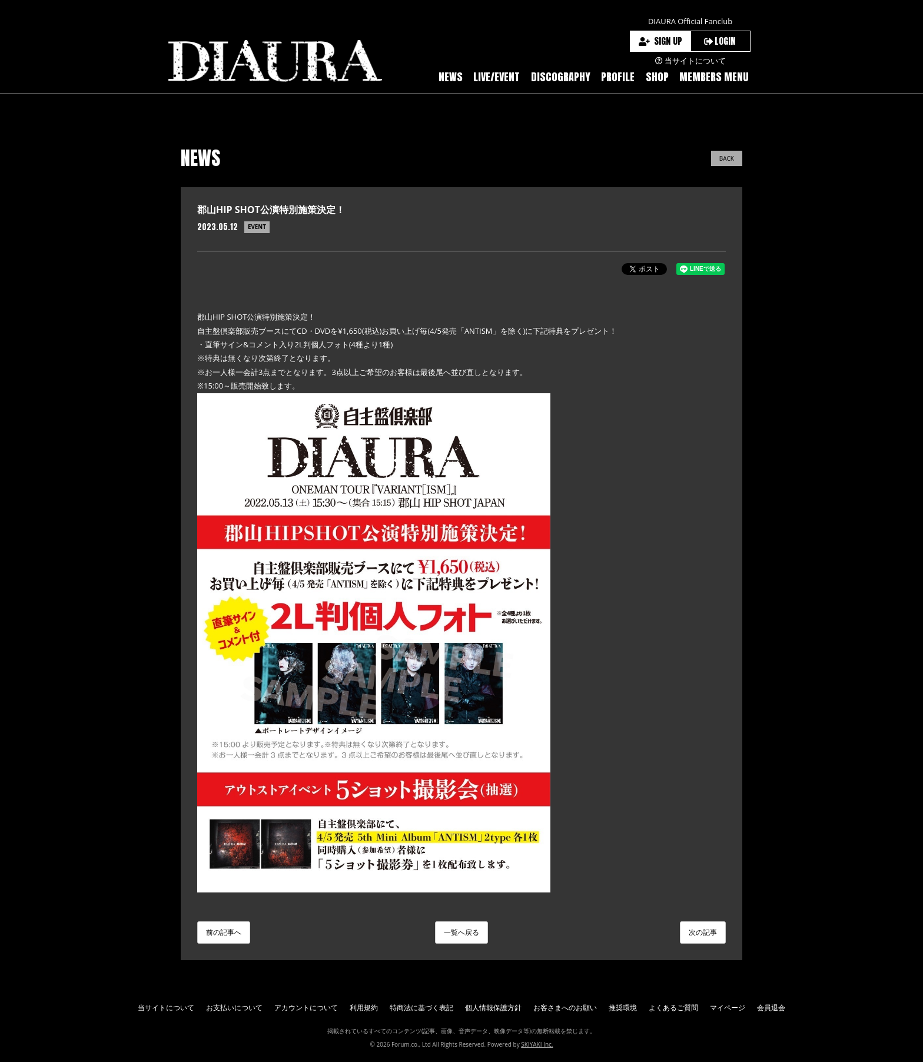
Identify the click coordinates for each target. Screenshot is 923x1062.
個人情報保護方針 (493, 1008)
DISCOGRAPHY (560, 77)
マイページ (727, 1008)
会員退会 (771, 1008)
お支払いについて (234, 1008)
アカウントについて (306, 1008)
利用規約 (364, 1008)
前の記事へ (223, 932)
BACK (726, 158)
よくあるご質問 (673, 1008)
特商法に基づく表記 (421, 1008)
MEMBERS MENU (714, 77)
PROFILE (618, 77)
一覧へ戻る (461, 932)
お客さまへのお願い (565, 1008)
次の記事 (703, 932)
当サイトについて (166, 1008)
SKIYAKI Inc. (537, 1044)
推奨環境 (623, 1008)
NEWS (451, 77)
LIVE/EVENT (496, 77)
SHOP (657, 77)
